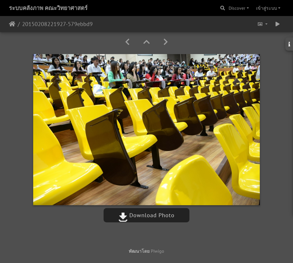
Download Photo (146, 215)
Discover (237, 8)
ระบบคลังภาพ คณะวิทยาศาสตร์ (48, 8)
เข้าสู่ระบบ (266, 8)
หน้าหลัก (12, 24)
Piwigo (157, 251)
